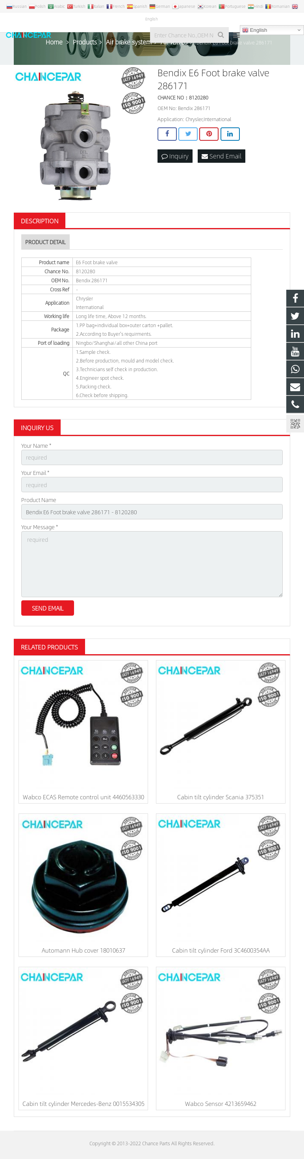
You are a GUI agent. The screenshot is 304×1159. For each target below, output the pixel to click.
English (254, 30)
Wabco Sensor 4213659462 (220, 1103)
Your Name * (36, 445)
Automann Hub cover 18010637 (83, 950)
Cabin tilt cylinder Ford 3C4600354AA (221, 950)
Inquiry (175, 156)
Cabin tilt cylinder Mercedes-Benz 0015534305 (83, 1103)
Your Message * (39, 526)
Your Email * (35, 472)
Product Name (38, 499)
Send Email (221, 156)
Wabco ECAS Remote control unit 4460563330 (83, 796)
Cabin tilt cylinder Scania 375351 (220, 796)
